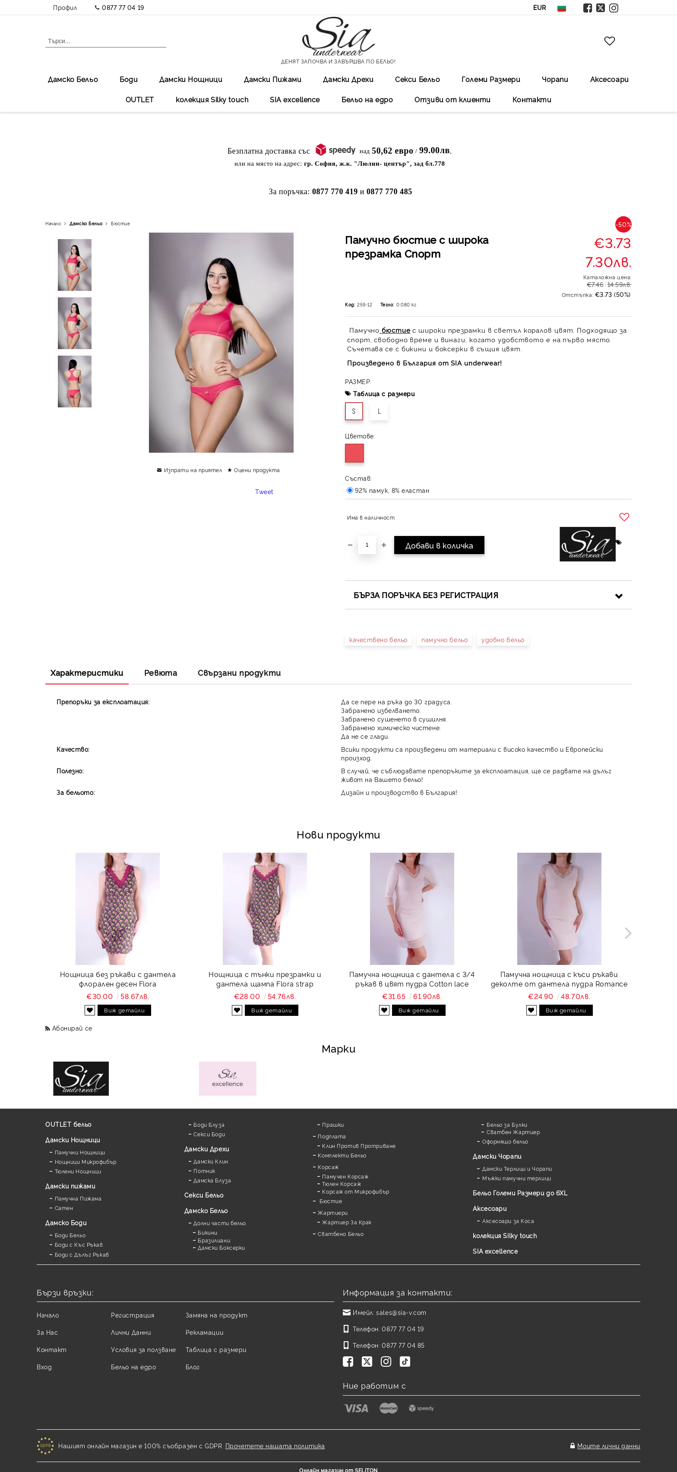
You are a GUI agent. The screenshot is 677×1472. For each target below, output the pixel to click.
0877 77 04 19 (123, 7)
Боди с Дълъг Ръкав (82, 1254)
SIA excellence (495, 1251)
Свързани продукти (239, 672)
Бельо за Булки (507, 1124)
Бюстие (120, 223)
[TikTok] (407, 1362)
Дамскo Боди (65, 1222)
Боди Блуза (209, 1124)
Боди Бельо (70, 1235)
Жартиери (333, 1212)
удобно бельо (503, 639)
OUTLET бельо (68, 1124)
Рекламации (205, 1332)
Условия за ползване (143, 1349)
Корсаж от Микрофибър (355, 1191)
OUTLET (140, 99)
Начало (53, 223)
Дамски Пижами (272, 79)
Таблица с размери (384, 393)
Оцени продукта (257, 469)
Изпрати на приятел (193, 469)
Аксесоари (609, 79)
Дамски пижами (70, 1186)
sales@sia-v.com (401, 1312)
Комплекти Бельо (342, 1155)
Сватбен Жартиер (513, 1131)
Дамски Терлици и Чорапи (517, 1168)
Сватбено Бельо (341, 1233)
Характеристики (87, 672)
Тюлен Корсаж (341, 1183)
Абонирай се (72, 1028)
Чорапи (555, 79)
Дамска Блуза (212, 1180)
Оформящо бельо (505, 1141)
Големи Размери (491, 79)
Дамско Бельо (73, 79)
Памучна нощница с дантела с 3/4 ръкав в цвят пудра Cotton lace (412, 979)
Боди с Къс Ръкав (79, 1244)
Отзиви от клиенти (452, 99)
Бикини (207, 1232)
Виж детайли (124, 1010)
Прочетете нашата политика (275, 1442)
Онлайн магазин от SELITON (338, 1464)
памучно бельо (444, 639)
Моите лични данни (608, 1442)
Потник (204, 1170)
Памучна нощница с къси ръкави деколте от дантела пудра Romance (559, 979)
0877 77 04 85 (403, 1345)
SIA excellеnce (295, 99)
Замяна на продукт (217, 1315)
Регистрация (132, 1315)
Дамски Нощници (190, 79)
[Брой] (367, 545)
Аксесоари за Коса (508, 1220)
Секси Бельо (417, 79)
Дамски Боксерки (221, 1247)
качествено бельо (378, 639)
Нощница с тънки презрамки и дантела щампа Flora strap (265, 979)
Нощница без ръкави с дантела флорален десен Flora (118, 979)
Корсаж (328, 1166)
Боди (129, 79)
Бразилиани (214, 1240)
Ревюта (160, 672)
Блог (193, 1366)
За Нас (47, 1332)
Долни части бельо (219, 1222)
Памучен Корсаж (345, 1176)
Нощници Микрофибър (86, 1161)
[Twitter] (369, 1362)
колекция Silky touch (212, 99)
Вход (44, 1366)
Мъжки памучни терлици (516, 1178)
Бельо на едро (367, 99)
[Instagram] (388, 1362)
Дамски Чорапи (497, 1156)
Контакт (52, 1349)
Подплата (332, 1136)
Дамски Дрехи (348, 79)
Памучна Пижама (78, 1198)
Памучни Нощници (80, 1152)
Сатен (64, 1207)
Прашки (333, 1124)
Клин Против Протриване (358, 1145)
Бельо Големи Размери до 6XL (520, 1192)
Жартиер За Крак (346, 1222)
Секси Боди (209, 1134)
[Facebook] (350, 1362)
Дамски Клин (210, 1161)
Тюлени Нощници (78, 1171)
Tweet (264, 491)
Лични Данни (131, 1332)
